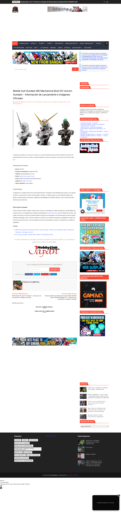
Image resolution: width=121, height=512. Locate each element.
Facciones (87, 47)
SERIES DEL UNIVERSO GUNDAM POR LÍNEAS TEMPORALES (93, 442)
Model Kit (18, 452)
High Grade (33, 440)
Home (15, 43)
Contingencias (18, 51)
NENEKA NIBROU (91, 454)
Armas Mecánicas (71, 43)
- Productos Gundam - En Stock (88, 123)
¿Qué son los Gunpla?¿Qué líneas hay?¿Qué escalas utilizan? (96, 403)
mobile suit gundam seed (23, 460)
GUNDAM (18, 440)
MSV (35, 47)
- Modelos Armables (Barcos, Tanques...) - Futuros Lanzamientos (94, 136)
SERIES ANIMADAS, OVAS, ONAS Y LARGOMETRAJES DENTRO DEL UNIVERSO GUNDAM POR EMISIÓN (98, 396)
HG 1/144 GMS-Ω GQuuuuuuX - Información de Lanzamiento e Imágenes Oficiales (94, 68)
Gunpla (33, 43)
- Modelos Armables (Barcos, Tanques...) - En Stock (94, 134)
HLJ (54, 242)
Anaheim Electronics (52, 213)
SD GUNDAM (28, 452)
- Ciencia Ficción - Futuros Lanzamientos (91, 127)
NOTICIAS (29, 47)
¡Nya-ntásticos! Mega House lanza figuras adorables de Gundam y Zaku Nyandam (97, 410)
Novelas (67, 47)
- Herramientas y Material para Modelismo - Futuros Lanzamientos (94, 132)
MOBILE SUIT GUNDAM (22, 443)
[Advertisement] (60, 28)
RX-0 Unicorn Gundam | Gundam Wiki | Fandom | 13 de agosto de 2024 (34, 234)
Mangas (53, 47)
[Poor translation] (1, 487)
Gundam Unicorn (47, 102)
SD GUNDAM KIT (20, 455)
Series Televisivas (33, 455)
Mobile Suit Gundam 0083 (23, 445)
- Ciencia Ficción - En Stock (87, 125)
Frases (98, 43)
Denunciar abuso (50, 436)
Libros (60, 47)
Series (49, 43)
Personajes (59, 43)
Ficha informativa (37, 102)
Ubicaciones (76, 47)
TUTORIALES (44, 47)
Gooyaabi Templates (72, 475)
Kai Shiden (89, 447)
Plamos (41, 43)
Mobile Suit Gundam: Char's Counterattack (24, 449)
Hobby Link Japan (27, 181)
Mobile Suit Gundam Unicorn (60, 102)
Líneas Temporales (86, 43)
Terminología (24, 43)
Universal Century (21, 457)
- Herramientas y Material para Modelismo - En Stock (92, 129)
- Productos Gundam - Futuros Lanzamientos (92, 124)
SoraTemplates (53, 475)
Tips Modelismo (18, 47)
